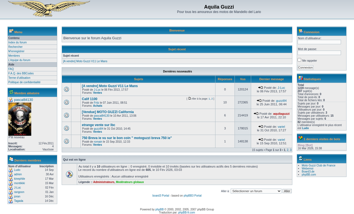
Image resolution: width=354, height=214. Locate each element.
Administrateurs (103, 182)
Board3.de (308, 171)
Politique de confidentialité (24, 82)
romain (98, 141)
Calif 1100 (89, 99)
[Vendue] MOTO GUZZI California (108, 112)
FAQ (11, 69)
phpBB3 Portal (193, 195)
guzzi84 (281, 100)
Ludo (17, 169)
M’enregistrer (16, 51)
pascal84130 (23, 100)
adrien (18, 174)
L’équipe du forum (19, 60)
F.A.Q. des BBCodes (21, 73)
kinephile (19, 178)
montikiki (19, 183)
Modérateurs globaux (130, 182)
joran (17, 196)
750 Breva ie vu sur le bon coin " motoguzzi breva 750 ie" (127, 138)
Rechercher (15, 46)
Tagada (18, 200)
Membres (14, 55)
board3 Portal (160, 195)
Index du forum (17, 42)
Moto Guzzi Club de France (318, 165)
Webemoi (307, 168)
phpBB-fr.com (186, 212)
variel (281, 126)
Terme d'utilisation (19, 77)
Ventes (97, 92)
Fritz (96, 102)
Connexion (311, 32)
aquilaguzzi (281, 113)
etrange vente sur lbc (98, 125)
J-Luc (17, 187)
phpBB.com (309, 174)
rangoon (19, 192)
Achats (97, 105)
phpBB (159, 209)
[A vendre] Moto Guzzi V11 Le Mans (85, 61)
